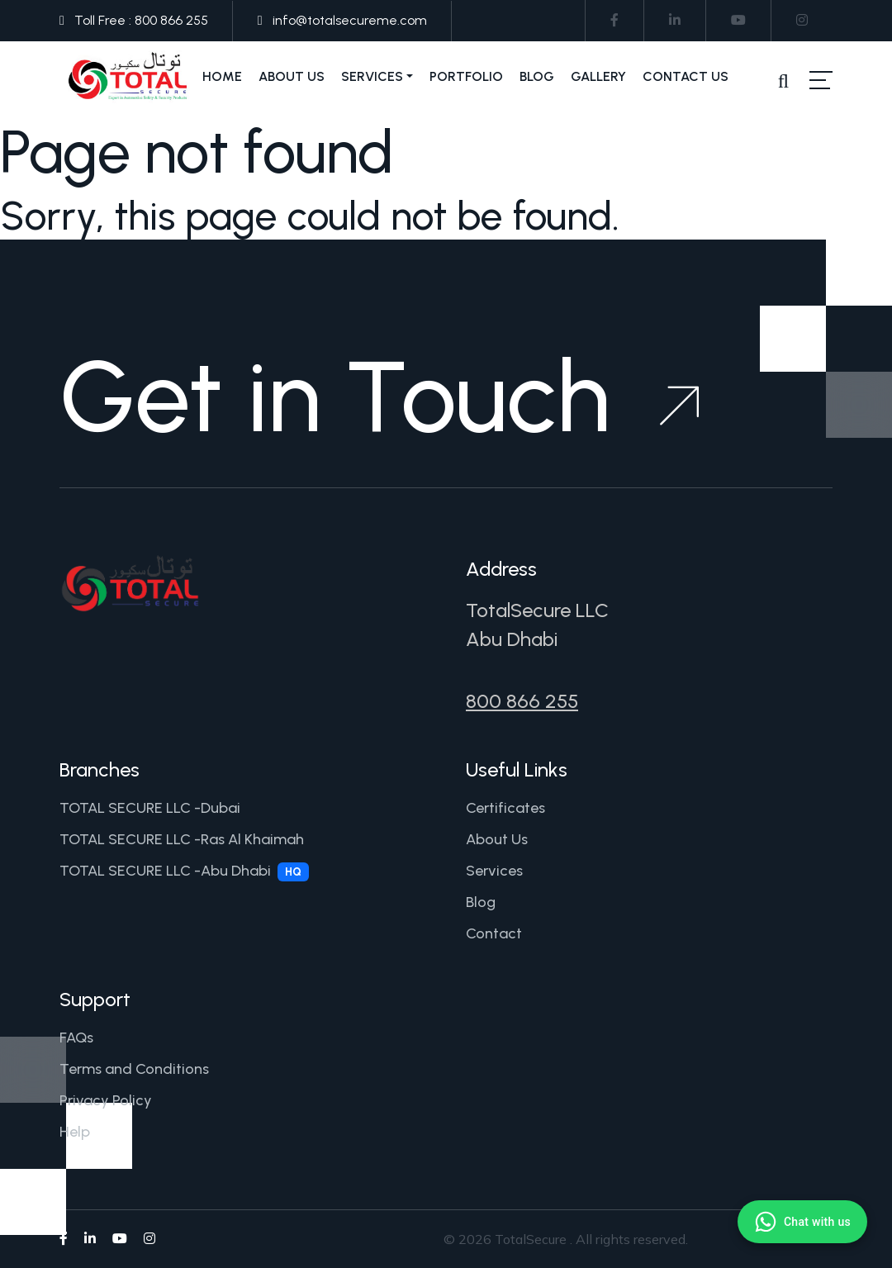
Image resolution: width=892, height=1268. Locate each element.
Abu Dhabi (512, 639)
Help (74, 1132)
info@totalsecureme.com (350, 20)
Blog (537, 76)
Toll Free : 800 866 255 (141, 20)
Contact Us (685, 76)
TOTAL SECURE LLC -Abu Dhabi (184, 871)
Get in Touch (379, 396)
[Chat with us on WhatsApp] (802, 1221)
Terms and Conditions (134, 1069)
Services (372, 76)
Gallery (598, 76)
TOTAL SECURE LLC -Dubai (149, 808)
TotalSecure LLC (537, 610)
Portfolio (466, 76)
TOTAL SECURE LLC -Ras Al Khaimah (181, 839)
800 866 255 (522, 701)
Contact (494, 933)
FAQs (76, 1037)
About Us (292, 76)
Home (222, 76)
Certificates (505, 808)
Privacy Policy (105, 1100)
